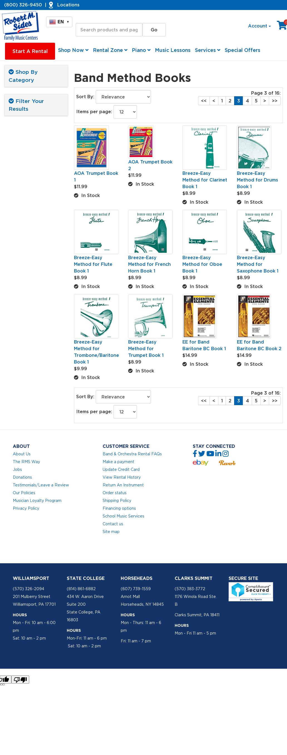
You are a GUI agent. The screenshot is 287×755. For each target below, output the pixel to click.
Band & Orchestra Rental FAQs (132, 454)
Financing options (119, 508)
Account (259, 25)
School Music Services (123, 516)
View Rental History (122, 477)
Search (83, 18)
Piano (141, 50)
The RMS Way (26, 461)
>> (275, 100)
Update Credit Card (121, 469)
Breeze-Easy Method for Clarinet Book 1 (204, 180)
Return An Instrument (123, 485)
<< (204, 100)
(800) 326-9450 (23, 4)
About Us (22, 454)
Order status (115, 493)
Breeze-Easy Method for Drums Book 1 (257, 180)
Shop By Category (23, 76)
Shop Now (73, 50)
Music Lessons (172, 50)
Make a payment (118, 461)
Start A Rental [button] (30, 51)
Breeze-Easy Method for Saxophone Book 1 (257, 264)
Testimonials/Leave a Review (41, 485)
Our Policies (24, 493)
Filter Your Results (26, 105)
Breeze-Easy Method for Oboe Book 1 (202, 264)
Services (207, 50)
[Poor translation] (20, 679)
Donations (22, 477)
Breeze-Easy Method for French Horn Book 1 (149, 264)
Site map (111, 531)
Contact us (113, 524)
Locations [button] (68, 4)
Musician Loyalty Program (37, 500)
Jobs (17, 469)
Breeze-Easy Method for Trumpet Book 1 (146, 348)
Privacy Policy (26, 508)
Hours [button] (20, 615)
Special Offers (242, 50)
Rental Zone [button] (110, 50)
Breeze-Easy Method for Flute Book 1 (93, 264)
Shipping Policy (117, 500)
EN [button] (59, 22)
